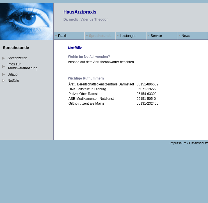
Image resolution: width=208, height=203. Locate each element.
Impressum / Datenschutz (189, 143)
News (186, 36)
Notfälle (13, 81)
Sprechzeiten (17, 58)
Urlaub (12, 74)
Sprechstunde (100, 36)
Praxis (62, 36)
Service (156, 36)
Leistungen (128, 36)
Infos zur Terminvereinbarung (22, 66)
